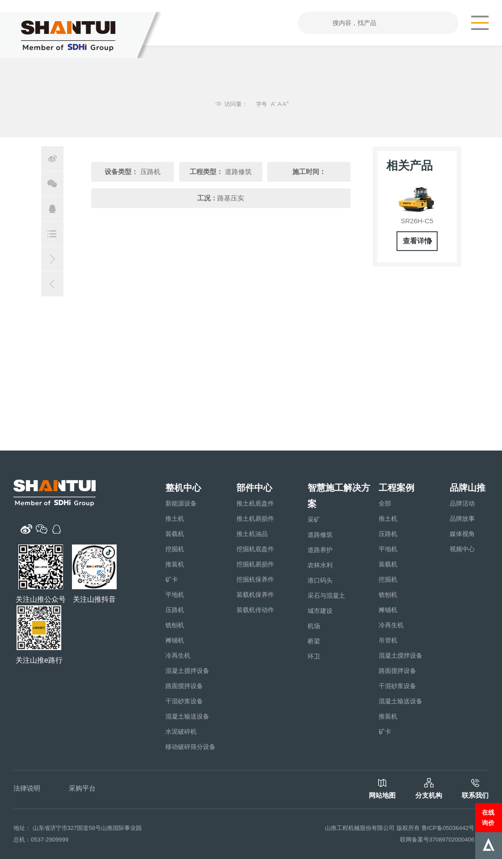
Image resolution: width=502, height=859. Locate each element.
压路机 (174, 609)
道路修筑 (320, 534)
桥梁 (314, 641)
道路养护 (320, 549)
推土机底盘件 (255, 503)
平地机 (174, 594)
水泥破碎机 (181, 731)
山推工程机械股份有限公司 (360, 828)
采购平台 (82, 788)
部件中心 (254, 488)
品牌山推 (467, 488)
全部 (385, 503)
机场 (314, 625)
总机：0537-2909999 (40, 839)
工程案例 (396, 488)
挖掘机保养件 (255, 579)
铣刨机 (174, 625)
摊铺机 (174, 640)
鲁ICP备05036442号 (448, 828)
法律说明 (26, 788)
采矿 (314, 519)
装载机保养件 (255, 594)
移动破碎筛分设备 (190, 746)
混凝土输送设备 (187, 716)
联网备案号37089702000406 (437, 839)
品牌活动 (462, 503)
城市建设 (320, 610)
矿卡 (171, 579)
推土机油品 (252, 533)
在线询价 (488, 817)
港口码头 (320, 580)
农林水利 (320, 565)
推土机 (174, 518)
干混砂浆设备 (184, 701)
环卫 (314, 656)
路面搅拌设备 (184, 685)
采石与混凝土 (326, 595)
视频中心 (462, 549)
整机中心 (183, 488)
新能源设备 (181, 503)
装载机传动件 (255, 609)
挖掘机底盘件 (255, 549)
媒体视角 (462, 533)
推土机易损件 (255, 518)
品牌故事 (462, 518)
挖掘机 (174, 549)
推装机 (174, 564)
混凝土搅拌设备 (187, 670)
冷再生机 (177, 655)
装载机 (174, 533)
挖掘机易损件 (255, 564)
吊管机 (388, 640)
